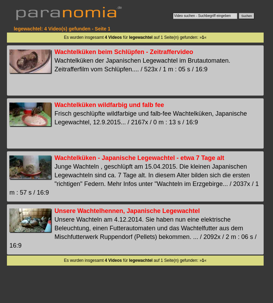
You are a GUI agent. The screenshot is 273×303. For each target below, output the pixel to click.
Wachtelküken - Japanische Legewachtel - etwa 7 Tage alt (139, 157)
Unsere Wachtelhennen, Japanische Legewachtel (127, 210)
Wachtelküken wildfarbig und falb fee (109, 104)
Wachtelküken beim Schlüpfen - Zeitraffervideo (123, 51)
